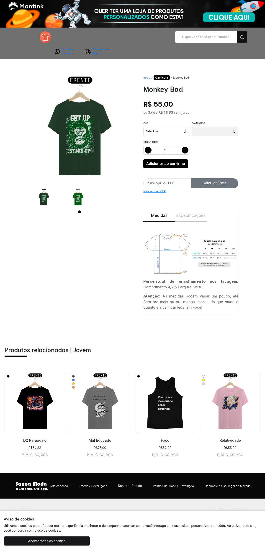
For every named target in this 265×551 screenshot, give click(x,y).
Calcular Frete (215, 170)
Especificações (191, 202)
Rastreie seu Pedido (234, 37)
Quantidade (150, 129)
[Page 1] (79, 199)
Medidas (159, 202)
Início (146, 65)
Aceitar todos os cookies (35, 541)
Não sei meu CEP (154, 178)
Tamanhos (198, 110)
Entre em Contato (201, 37)
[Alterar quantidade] (166, 137)
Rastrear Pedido (130, 473)
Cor (145, 110)
